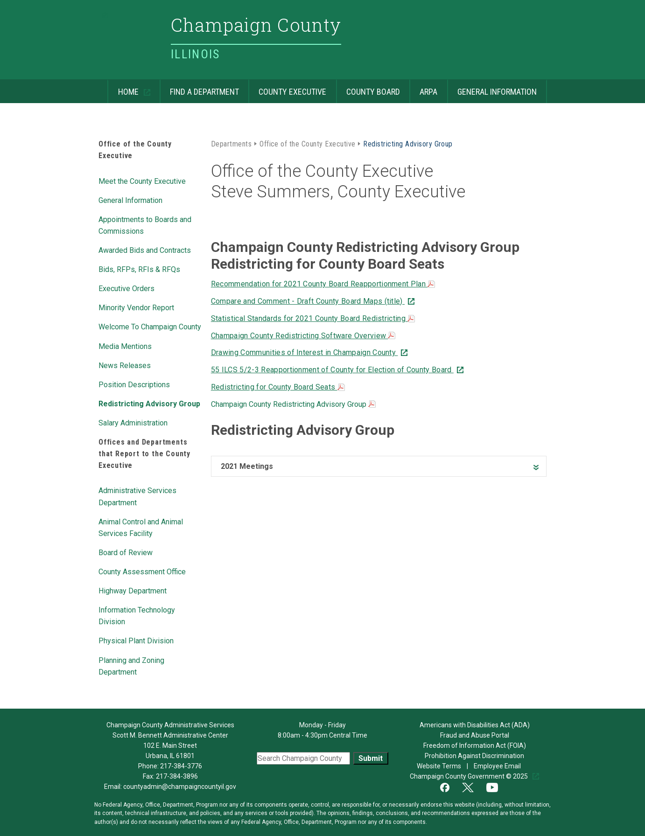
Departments (231, 143)
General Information (492, 88)
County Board (368, 88)
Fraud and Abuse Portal (474, 735)
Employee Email (498, 766)
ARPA (423, 88)
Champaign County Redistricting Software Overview (303, 335)
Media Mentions (125, 346)
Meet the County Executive (142, 180)
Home (123, 88)
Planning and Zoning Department (131, 665)
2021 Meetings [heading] (247, 466)
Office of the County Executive (307, 143)
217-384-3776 (181, 766)
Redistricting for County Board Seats (278, 387)
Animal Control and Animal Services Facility (140, 527)
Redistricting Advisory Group (149, 403)
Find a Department (199, 88)
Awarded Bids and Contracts (144, 249)
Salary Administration (133, 422)
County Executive (287, 88)
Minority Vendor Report (136, 307)
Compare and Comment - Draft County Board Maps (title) (308, 301)
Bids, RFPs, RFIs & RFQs (139, 269)
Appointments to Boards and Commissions (144, 225)
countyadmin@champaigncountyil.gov (179, 786)
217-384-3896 (177, 776)
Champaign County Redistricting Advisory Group (293, 404)
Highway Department (132, 590)
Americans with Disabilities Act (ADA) (475, 725)
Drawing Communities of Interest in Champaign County (304, 352)
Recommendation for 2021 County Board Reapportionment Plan (323, 283)
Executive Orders (126, 288)
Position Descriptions (134, 384)
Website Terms (440, 766)
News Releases (124, 365)
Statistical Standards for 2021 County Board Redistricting (313, 318)
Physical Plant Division (136, 640)
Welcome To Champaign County (149, 326)
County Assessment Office (142, 571)
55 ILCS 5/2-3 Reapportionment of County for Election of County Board (332, 369)
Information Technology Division (136, 615)
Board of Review (125, 552)
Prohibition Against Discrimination (474, 755)
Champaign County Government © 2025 (469, 776)
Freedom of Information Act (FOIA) (474, 745)
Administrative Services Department (137, 496)
